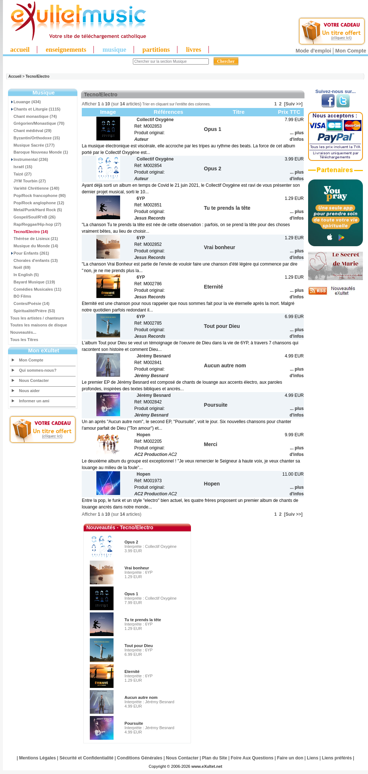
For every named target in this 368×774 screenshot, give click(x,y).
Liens (312, 758)
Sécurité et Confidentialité (87, 758)
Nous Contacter (34, 380)
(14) (29, 231)
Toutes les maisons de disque (38, 325)
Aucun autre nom (140, 697)
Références (168, 112)
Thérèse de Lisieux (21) (34, 238)
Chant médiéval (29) (30, 130)
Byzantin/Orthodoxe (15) (35, 138)
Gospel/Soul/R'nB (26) (32, 217)
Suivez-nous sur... (335, 91)
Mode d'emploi (313, 51)
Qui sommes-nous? (38, 370)
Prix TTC (289, 112)
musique (114, 49)
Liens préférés (337, 758)
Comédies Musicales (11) (35, 289)
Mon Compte (350, 51)
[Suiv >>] (293, 104)
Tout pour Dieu (138, 645)
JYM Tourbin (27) (28, 181)
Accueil (15, 76)
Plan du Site (214, 758)
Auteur (141, 139)
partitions (156, 49)
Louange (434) (25, 102)
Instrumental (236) (29, 159)
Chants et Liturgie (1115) (35, 109)
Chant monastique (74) (33, 116)
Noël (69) (20, 267)
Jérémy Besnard (151, 375)
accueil (20, 49)
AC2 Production (151, 454)
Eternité (131, 671)
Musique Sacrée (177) (32, 145)
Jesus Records (149, 218)
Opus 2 (131, 542)
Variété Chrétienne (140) (34, 188)
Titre (239, 112)
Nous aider (29, 390)
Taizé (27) (20, 174)
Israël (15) (21, 167)
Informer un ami (34, 401)
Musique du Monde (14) (34, 246)
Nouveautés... (23, 332)
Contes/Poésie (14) (29, 303)
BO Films (20, 296)
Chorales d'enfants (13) (34, 260)
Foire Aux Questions (252, 758)
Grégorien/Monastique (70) (37, 123)
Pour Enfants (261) (29, 253)
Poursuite (133, 723)
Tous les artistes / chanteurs (37, 318)
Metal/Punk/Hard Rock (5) (36, 210)
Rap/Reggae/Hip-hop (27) (35, 224)
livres (193, 49)
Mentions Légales (37, 758)
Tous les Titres (24, 339)
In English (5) (24, 274)
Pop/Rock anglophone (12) (37, 203)
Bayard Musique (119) (32, 282)
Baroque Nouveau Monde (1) (39, 152)
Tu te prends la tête (142, 620)
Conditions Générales (139, 758)
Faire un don (290, 758)
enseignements (66, 49)
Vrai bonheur (136, 568)
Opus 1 (131, 594)
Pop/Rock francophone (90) (38, 195)
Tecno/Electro (37, 76)
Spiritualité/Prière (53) (32, 311)
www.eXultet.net (206, 766)
